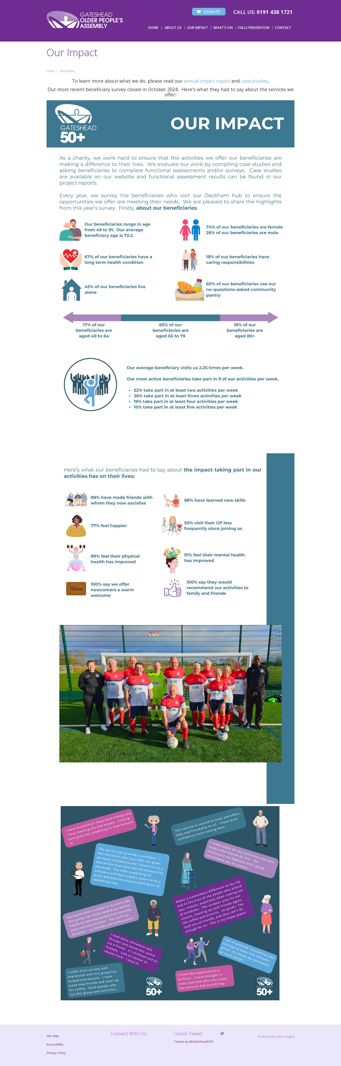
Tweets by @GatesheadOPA (194, 1041)
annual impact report (207, 80)
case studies (255, 80)
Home (153, 27)
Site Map (53, 1035)
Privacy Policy (56, 1052)
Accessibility (55, 1044)
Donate (208, 12)
